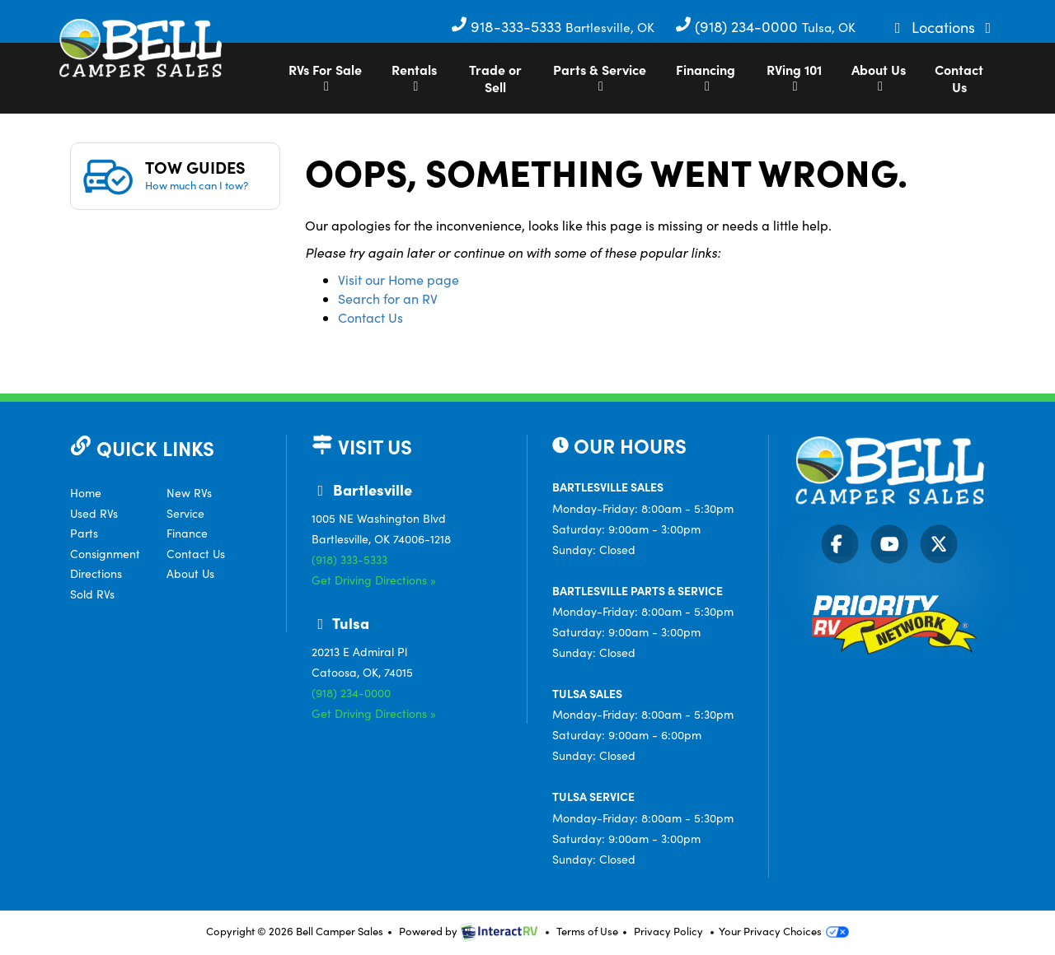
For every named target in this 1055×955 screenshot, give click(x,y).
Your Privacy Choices (784, 931)
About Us (878, 76)
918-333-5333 (508, 26)
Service (185, 513)
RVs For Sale (325, 76)
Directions (96, 573)
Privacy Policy (668, 931)
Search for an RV (388, 298)
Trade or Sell (495, 78)
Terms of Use (587, 931)
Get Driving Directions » (374, 580)
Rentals (414, 76)
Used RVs (94, 513)
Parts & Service (599, 76)
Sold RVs (92, 594)
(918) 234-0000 (738, 26)
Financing (705, 76)
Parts (84, 533)
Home (85, 493)
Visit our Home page (398, 279)
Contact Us (959, 78)
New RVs (189, 493)
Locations (945, 27)
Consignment (105, 553)
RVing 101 (794, 76)
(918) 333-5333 (349, 559)
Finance (187, 533)
